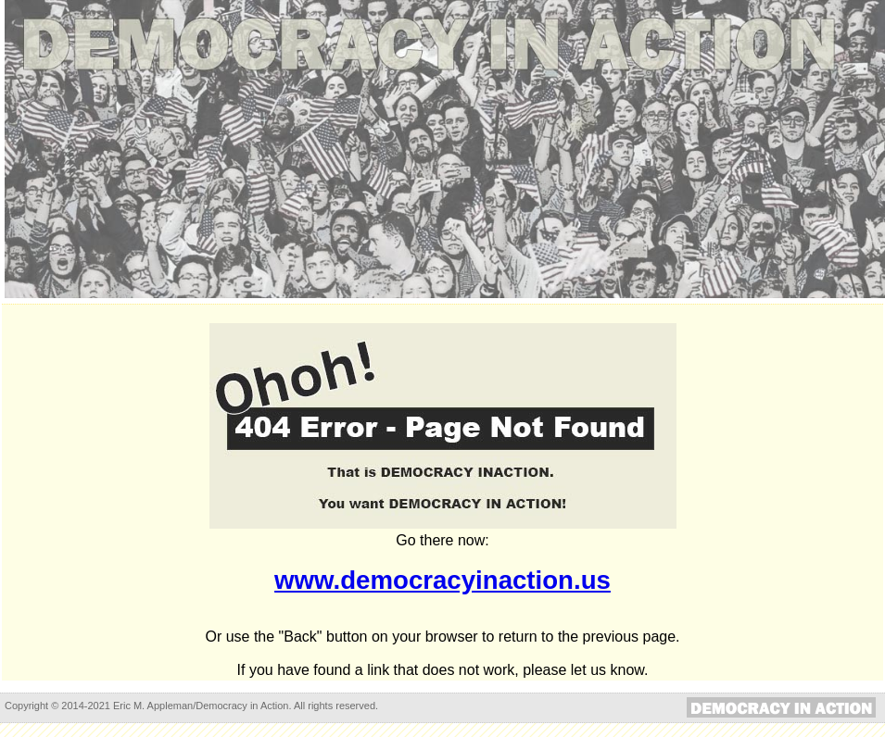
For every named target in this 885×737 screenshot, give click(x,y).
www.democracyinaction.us (442, 580)
